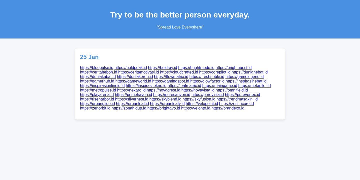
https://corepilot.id (214, 72)
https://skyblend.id (165, 99)
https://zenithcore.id (236, 104)
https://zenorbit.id (95, 108)
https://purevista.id (208, 94)
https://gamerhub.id (97, 81)
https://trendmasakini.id (237, 99)
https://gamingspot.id (170, 81)
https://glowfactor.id (207, 81)
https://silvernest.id (131, 99)
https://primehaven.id (133, 94)
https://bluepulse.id (96, 68)
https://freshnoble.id (207, 76)
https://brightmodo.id (196, 68)
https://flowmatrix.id (171, 76)
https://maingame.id (219, 86)
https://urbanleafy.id (167, 104)
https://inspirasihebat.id (246, 81)
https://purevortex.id (242, 94)
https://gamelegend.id (245, 76)
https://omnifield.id (232, 90)
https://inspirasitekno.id (146, 86)
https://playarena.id (97, 94)
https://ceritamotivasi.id (138, 72)
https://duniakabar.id (98, 76)
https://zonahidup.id (129, 108)
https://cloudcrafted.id (179, 72)
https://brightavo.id (164, 108)
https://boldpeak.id (130, 68)
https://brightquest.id (234, 68)
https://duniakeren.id (135, 76)
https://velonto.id (195, 108)
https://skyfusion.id (199, 99)
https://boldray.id (162, 68)
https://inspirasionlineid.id (102, 86)
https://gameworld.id (133, 81)
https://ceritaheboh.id (98, 72)
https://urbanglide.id (97, 104)
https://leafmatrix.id (184, 86)
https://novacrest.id (163, 90)
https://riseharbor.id (97, 99)
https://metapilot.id (254, 86)
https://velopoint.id (202, 104)
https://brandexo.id (228, 108)
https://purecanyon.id (171, 94)
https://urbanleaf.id (132, 104)
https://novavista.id (198, 90)
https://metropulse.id (98, 90)
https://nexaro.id (131, 90)
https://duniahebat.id (250, 72)
